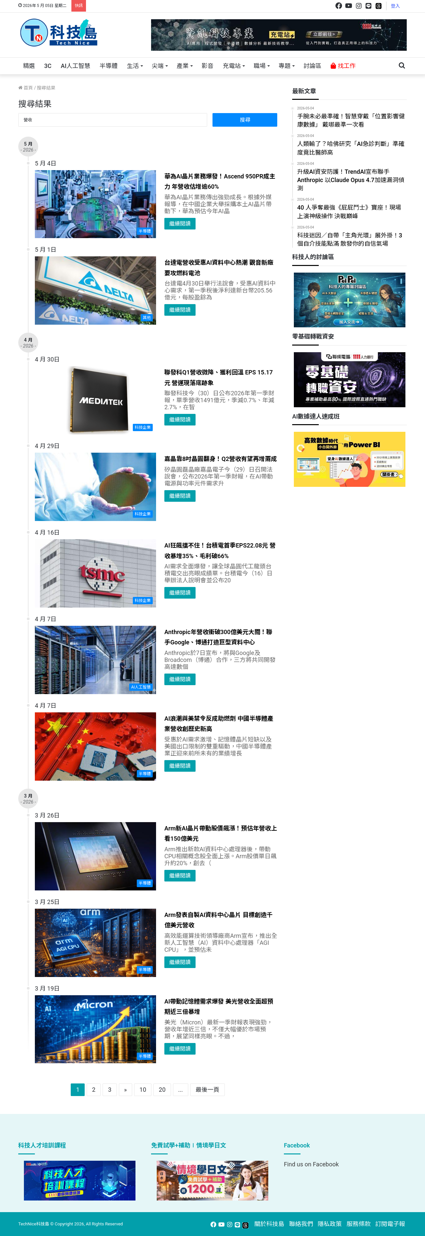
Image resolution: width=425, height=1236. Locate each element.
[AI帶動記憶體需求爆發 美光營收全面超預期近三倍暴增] (95, 1029)
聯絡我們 (301, 1223)
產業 (183, 65)
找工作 (343, 65)
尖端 (158, 65)
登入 (395, 6)
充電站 (232, 65)
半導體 (109, 65)
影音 (207, 65)
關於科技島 (269, 1223)
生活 (133, 65)
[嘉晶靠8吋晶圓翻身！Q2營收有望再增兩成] (95, 487)
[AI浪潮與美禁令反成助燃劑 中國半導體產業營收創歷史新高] (95, 746)
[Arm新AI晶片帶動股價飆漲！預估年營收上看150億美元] (95, 856)
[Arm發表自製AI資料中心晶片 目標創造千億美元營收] (95, 943)
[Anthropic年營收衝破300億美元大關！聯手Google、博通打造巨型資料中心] (95, 660)
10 (142, 1089)
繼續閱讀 (180, 224)
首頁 (25, 88)
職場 (260, 65)
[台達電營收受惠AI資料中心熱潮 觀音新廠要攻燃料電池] (95, 290)
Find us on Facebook (311, 1164)
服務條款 (359, 1223)
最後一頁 (207, 1089)
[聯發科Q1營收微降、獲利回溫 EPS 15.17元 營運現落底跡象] (95, 400)
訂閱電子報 (390, 1223)
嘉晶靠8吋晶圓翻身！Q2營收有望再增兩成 (220, 458)
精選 (29, 65)
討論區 (312, 65)
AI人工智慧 (75, 65)
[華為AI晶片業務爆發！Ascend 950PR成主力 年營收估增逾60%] (95, 204)
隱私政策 (330, 1223)
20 (162, 1089)
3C (47, 65)
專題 (285, 65)
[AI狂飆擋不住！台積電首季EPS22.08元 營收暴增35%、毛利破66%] (95, 573)
